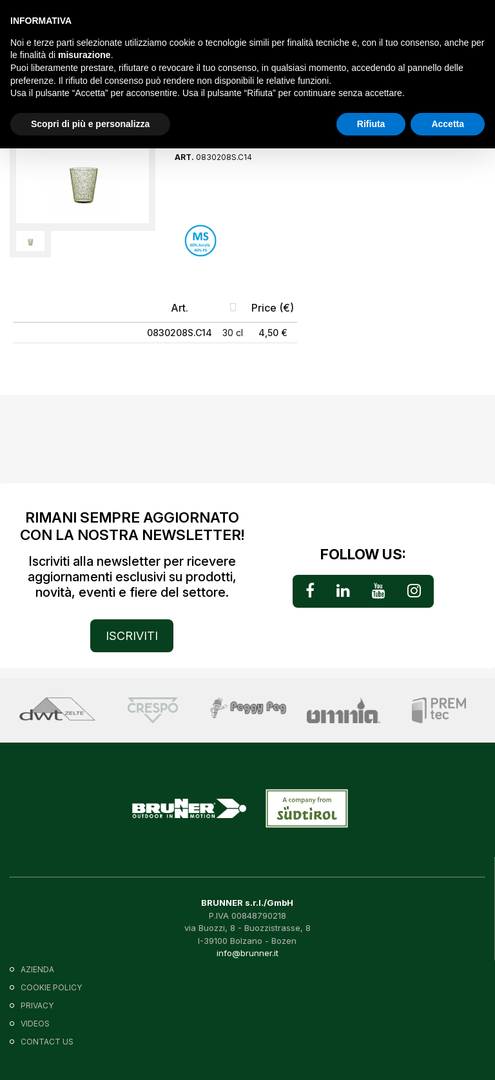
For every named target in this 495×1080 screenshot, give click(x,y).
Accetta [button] (447, 124)
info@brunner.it (247, 953)
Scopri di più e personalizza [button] (90, 124)
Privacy (37, 1005)
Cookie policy (51, 987)
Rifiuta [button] (371, 124)
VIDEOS (35, 1023)
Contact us (47, 1041)
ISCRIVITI (132, 636)
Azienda (37, 969)
